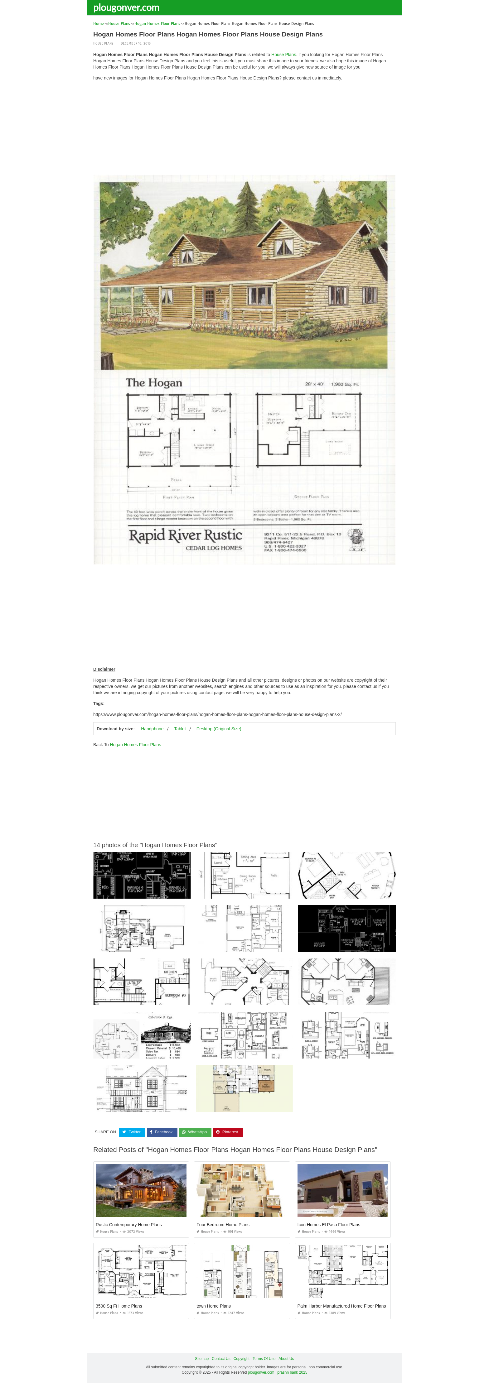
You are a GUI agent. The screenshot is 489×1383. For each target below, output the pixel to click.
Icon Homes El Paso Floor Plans (329, 1224)
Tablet (180, 728)
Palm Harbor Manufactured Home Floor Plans (342, 1306)
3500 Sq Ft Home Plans (119, 1306)
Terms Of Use (264, 1359)
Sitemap (202, 1359)
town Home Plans (213, 1306)
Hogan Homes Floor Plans (135, 744)
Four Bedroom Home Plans (222, 1224)
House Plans (103, 43)
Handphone (152, 728)
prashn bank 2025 (292, 1372)
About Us (286, 1359)
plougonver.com (126, 7)
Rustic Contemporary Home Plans (129, 1224)
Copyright (241, 1359)
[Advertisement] (244, 129)
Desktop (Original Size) (218, 728)
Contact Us (221, 1359)
